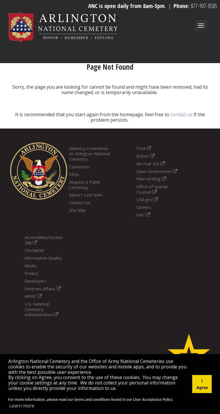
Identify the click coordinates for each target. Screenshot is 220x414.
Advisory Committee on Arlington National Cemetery (89, 153)
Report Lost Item (85, 195)
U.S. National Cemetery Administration (41, 309)
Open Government (156, 171)
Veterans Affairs (43, 288)
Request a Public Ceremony (85, 184)
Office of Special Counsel (151, 189)
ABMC (33, 296)
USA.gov (147, 199)
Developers (35, 281)
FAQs (74, 174)
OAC (143, 214)
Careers (143, 207)
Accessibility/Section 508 (44, 240)
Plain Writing (151, 179)
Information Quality (43, 258)
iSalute (145, 156)
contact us (181, 114)
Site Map (77, 210)
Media (30, 266)
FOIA (143, 148)
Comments (79, 167)
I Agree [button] (202, 384)
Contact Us (80, 202)
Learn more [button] (21, 406)
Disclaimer (34, 250)
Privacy (31, 273)
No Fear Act (150, 163)
